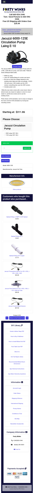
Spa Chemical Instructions (17, 369)
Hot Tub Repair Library (17, 357)
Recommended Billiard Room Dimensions (17, 362)
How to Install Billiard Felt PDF (17, 341)
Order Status (17, 393)
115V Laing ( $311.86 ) (12, 135)
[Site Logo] (17, 9)
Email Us (17, 449)
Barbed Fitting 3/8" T (17, 236)
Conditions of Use (17, 413)
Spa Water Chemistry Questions (17, 374)
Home (4, 29)
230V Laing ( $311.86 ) (12, 133)
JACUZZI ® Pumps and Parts (12, 31)
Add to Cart (27, 148)
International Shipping (17, 403)
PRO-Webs (21, 489)
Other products (17, 189)
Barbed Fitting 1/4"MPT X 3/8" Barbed (17, 217)
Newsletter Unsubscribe (17, 424)
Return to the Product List (17, 318)
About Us (17, 351)
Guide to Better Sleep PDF (17, 331)
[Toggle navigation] (4, 2)
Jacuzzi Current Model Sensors (17, 306)
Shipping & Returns (17, 398)
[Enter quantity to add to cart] (13, 148)
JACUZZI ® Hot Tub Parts (14, 29)
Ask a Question (6, 156)
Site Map (17, 418)
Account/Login (17, 388)
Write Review (5, 160)
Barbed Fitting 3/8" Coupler (16, 255)
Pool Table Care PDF (17, 346)
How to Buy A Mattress (17, 336)
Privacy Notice (17, 408)
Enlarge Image (17, 66)
